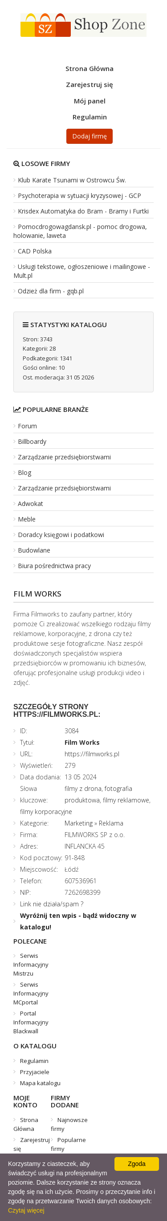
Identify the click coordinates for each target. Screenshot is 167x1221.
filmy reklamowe (126, 800)
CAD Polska (35, 251)
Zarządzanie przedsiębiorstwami (64, 457)
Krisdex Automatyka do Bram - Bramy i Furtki (83, 211)
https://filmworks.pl (92, 754)
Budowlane (34, 550)
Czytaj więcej (26, 1210)
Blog (24, 472)
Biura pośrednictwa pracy (54, 565)
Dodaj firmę (89, 136)
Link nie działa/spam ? (51, 904)
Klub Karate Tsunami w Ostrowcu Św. (72, 180)
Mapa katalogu (40, 1083)
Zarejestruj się (89, 84)
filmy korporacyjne (46, 811)
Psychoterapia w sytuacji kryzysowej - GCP (79, 195)
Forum (27, 426)
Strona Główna (89, 68)
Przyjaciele (34, 1072)
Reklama (111, 823)
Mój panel (90, 100)
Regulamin (90, 116)
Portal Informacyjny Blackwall (31, 1022)
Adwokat (30, 503)
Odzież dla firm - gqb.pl (51, 291)
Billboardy (32, 441)
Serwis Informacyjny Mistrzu (31, 964)
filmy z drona (83, 788)
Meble (27, 519)
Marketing (79, 823)
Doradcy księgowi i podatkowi (61, 534)
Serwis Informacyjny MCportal (31, 993)
